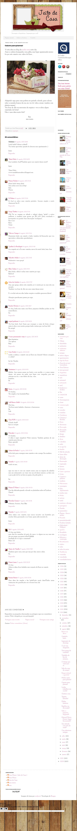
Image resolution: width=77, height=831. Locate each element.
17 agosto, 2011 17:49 (26, 549)
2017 (62, 594)
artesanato (63, 383)
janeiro (64, 754)
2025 (62, 569)
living (61, 474)
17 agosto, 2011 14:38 (25, 501)
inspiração (15, 131)
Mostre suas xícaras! (68, 209)
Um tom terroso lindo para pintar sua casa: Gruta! (64, 86)
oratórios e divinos (65, 503)
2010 (62, 758)
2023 (62, 575)
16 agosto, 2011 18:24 (25, 321)
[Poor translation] (5, 809)
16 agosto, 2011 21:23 (22, 420)
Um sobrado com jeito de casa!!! (66, 725)
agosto (64, 629)
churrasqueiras (64, 400)
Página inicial (9, 38)
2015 (62, 600)
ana (10, 785)
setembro (65, 626)
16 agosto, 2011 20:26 (27, 402)
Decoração (63, 427)
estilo (61, 444)
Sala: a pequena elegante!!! (65, 712)
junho (64, 739)
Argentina (63, 372)
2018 (62, 591)
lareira (62, 466)
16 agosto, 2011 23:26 (21, 433)
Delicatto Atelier (13, 258)
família (62, 449)
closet (61, 402)
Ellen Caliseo (12, 269)
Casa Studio (12, 352)
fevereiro (65, 751)
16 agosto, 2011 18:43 (23, 352)
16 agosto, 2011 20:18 (19, 389)
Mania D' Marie (13, 487)
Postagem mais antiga (47, 619)
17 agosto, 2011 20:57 (23, 562)
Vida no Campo (13, 233)
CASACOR (63, 395)
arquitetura (63, 375)
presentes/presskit (65, 520)
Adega (62, 341)
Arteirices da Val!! (68, 179)
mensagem (63, 486)
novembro (65, 618)
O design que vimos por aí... (66, 663)
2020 (62, 584)
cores (61, 407)
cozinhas (62, 412)
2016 (62, 597)
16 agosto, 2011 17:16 (25, 233)
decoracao (63, 424)
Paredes (62, 508)
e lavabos (63, 442)
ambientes (63, 346)
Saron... (10, 389)
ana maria (12, 783)
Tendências (63, 552)
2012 (62, 609)
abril (63, 745)
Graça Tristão (12, 211)
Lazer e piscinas (65, 471)
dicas (61, 439)
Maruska (11, 433)
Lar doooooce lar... (68, 171)
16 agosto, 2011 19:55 (22, 369)
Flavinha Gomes (13, 501)
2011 (61, 612)
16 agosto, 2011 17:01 (24, 181)
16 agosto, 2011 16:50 (23, 159)
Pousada (62, 518)
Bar (61, 392)
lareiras (62, 469)
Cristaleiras (63, 415)
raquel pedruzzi (13, 321)
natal (61, 500)
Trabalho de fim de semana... (65, 657)
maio (64, 742)
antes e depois (64, 355)
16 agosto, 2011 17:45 (25, 258)
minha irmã (26, 50)
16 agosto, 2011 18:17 (25, 306)
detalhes (62, 436)
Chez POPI (11, 420)
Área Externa (64, 367)
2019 (62, 588)
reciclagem (63, 535)
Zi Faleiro (11, 198)
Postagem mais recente (12, 619)
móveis (62, 498)
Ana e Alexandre (68, 163)
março (64, 748)
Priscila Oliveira (13, 306)
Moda (62, 495)
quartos (62, 530)
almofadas (63, 343)
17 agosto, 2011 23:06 (24, 578)
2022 (62, 578)
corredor (62, 410)
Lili (9, 529)
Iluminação (63, 461)
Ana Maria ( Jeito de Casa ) (18, 775)
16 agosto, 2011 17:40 (29, 246)
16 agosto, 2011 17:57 (26, 282)
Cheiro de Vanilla (14, 549)
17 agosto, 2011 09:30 (25, 487)
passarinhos (63, 511)
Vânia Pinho (12, 159)
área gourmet (64, 370)
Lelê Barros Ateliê (14, 402)
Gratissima (11, 369)
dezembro (65, 615)
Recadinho (63, 532)
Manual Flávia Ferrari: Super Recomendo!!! (66, 719)
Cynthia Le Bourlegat (15, 246)
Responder (11, 153)
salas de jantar (64, 549)
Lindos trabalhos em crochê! (66, 689)
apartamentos (64, 358)
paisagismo (63, 506)
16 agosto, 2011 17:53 (23, 269)
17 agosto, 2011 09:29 (20, 462)
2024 (62, 572)
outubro (64, 623)
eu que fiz (63, 447)
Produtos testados (65, 523)
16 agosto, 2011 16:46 (21, 142)
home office (63, 454)
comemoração (64, 405)
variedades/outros (65, 559)
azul (61, 385)
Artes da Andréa (13, 282)
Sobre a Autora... (22, 38)
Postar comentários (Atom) (19, 623)
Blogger (53, 796)
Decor (61, 422)
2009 (62, 761)
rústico (62, 544)
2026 (62, 566)
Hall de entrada (65, 452)
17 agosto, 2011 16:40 (17, 529)
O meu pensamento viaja (16, 336)
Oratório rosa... (66, 694)
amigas (62, 353)
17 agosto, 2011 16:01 (20, 512)
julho (64, 736)
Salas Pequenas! (68, 326)
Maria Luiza (12, 562)
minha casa (63, 493)
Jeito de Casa (13, 780)
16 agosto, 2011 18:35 (31, 336)
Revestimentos (64, 542)
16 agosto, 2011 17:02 (21, 198)
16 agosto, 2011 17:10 (23, 211)
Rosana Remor (12, 578)
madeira (62, 481)
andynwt (38, 796)
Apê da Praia (64, 360)
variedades (63, 557)
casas (61, 397)
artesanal (63, 380)
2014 (62, 603)
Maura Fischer (13, 181)
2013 (62, 606)
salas (61, 547)
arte (61, 378)
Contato (32, 38)
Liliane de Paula (13, 450)
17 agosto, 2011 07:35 (25, 450)
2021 (62, 581)
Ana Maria (12, 777)
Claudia (10, 512)
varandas (63, 554)
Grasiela (11, 462)
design (62, 434)
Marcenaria (63, 483)
